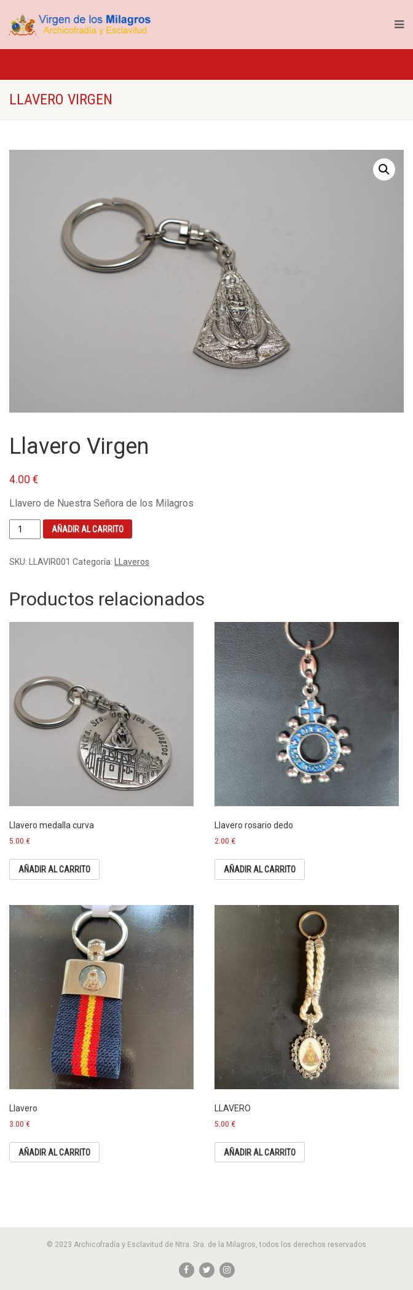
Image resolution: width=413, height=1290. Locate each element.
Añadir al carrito (88, 529)
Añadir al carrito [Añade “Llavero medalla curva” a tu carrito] (54, 869)
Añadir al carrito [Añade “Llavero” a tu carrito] (54, 1152)
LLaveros (131, 562)
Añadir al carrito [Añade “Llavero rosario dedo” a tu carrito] (260, 869)
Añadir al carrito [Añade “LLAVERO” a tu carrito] (260, 1152)
